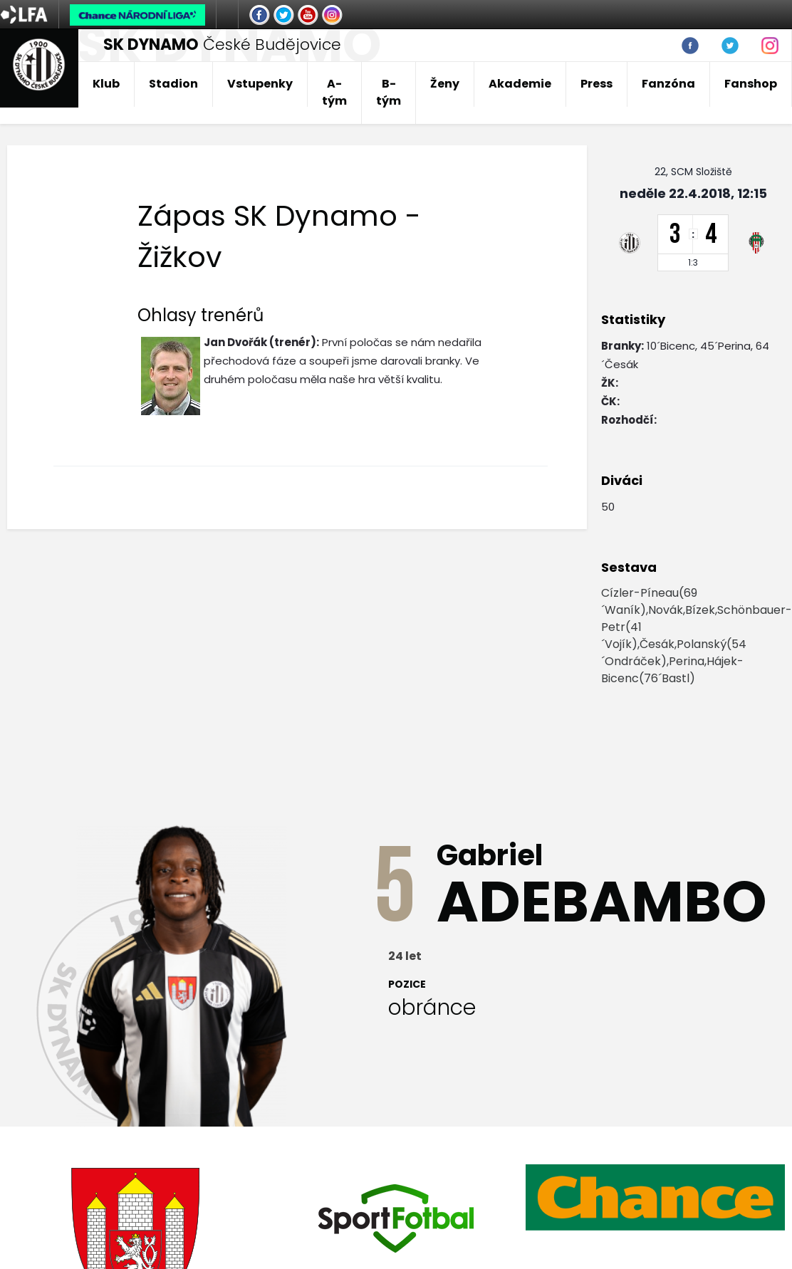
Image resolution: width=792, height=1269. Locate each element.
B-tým (388, 92)
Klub (106, 83)
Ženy (444, 83)
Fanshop (750, 83)
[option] (655, 1197)
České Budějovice (222, 44)
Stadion (173, 83)
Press (596, 83)
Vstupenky (260, 83)
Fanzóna (668, 83)
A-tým (334, 92)
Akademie (520, 83)
